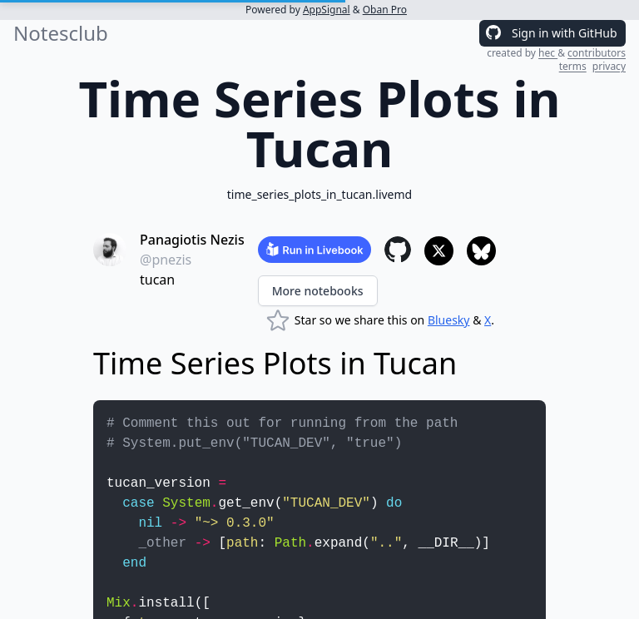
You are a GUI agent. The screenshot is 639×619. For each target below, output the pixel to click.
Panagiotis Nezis (192, 239)
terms (573, 66)
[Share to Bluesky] (481, 250)
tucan (157, 279)
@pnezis (165, 259)
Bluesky (449, 320)
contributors (596, 53)
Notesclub (60, 33)
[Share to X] (438, 250)
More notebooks (318, 291)
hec (547, 53)
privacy (609, 66)
